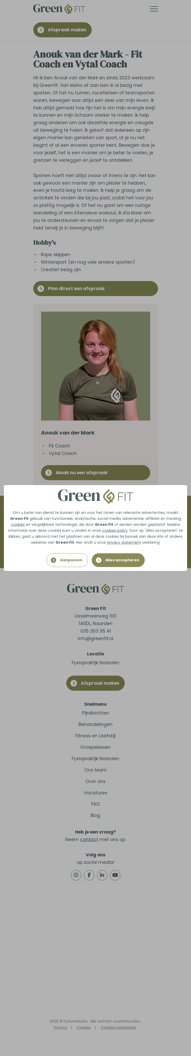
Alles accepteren (122, 560)
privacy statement (124, 542)
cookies (18, 524)
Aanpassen (71, 560)
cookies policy (115, 530)
